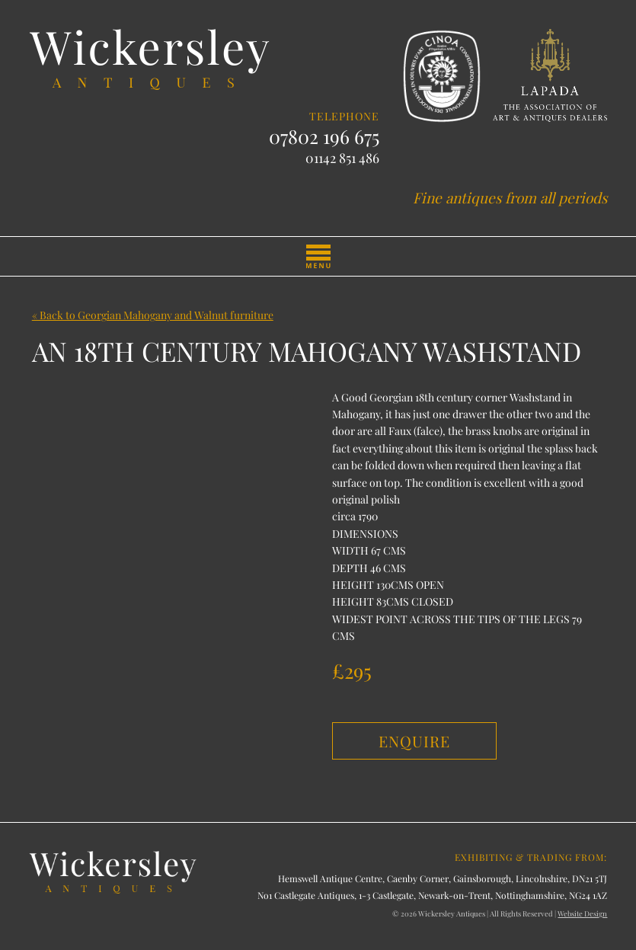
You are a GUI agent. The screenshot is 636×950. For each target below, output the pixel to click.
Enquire (414, 741)
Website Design (582, 913)
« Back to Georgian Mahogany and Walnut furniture (152, 315)
